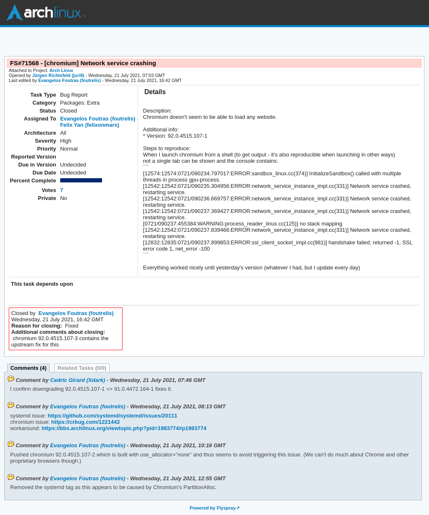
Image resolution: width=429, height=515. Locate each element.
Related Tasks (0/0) (82, 368)
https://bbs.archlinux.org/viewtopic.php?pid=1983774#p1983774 (123, 428)
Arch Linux (46, 12)
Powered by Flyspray (212, 507)
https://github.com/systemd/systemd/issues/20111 (111, 416)
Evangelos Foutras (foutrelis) (69, 80)
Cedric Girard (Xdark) (77, 380)
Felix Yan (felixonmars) (89, 125)
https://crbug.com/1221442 (85, 422)
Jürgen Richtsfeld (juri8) (58, 75)
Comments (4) (28, 368)
